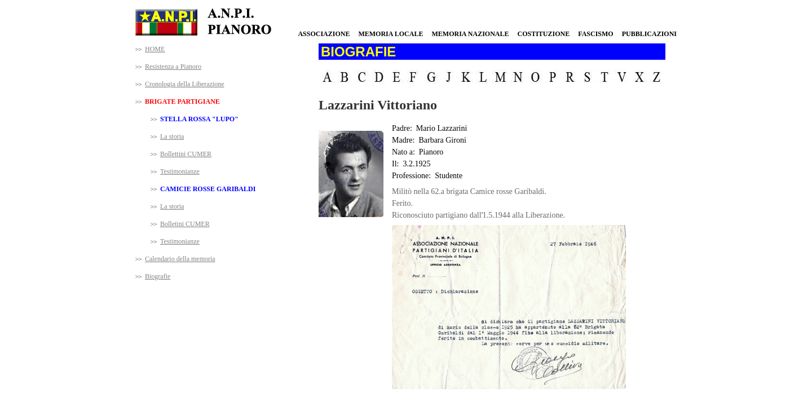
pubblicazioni (649, 34)
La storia (172, 136)
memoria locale (390, 34)
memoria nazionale (470, 34)
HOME (155, 49)
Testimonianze (180, 171)
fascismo (595, 34)
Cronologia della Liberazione (184, 84)
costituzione (543, 34)
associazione (324, 34)
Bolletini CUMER (185, 224)
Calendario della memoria (180, 259)
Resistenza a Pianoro (173, 66)
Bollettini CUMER (185, 154)
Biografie (157, 276)
